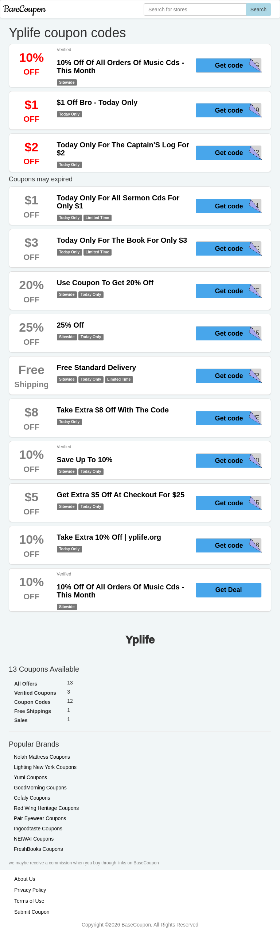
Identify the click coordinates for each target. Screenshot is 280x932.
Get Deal (228, 589)
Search (258, 9)
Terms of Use (29, 901)
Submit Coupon (32, 912)
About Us (24, 879)
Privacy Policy (30, 890)
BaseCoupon (24, 9)
